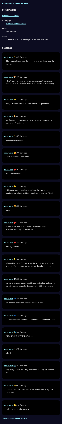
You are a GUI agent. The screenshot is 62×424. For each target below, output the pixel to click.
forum (14, 3)
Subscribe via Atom (10, 16)
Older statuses (21, 418)
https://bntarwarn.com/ (16, 24)
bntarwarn (8, 57)
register (20, 3)
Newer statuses (8, 418)
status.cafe (6, 3)
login (26, 3)
